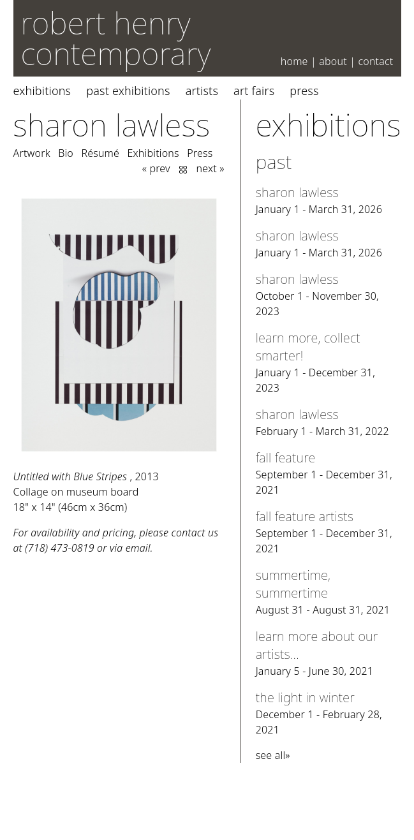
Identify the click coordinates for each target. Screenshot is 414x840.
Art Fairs (253, 90)
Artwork (31, 153)
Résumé (100, 153)
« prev (156, 168)
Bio (65, 153)
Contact (375, 61)
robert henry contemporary (116, 38)
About (333, 61)
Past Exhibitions (128, 90)
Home (294, 61)
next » (210, 168)
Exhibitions (42, 90)
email (138, 548)
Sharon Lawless (112, 124)
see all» (273, 755)
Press (304, 90)
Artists (202, 90)
